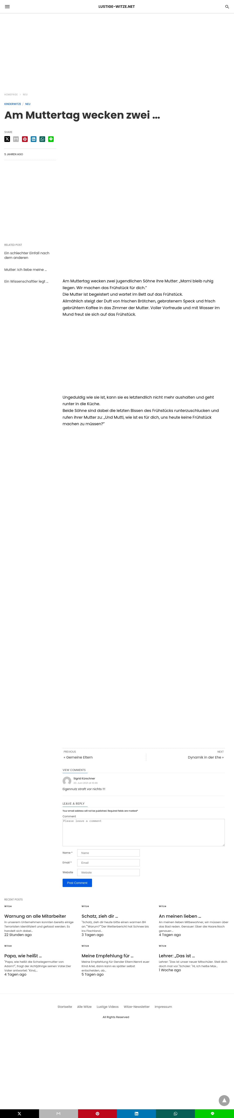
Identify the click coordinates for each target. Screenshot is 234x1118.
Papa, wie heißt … (23, 961)
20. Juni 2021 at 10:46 (85, 783)
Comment (69, 816)
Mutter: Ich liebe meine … (25, 269)
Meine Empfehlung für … (107, 961)
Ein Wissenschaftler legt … (26, 281)
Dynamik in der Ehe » (206, 757)
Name (67, 858)
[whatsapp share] (42, 139)
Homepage (11, 94)
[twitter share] (7, 139)
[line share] (51, 139)
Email (67, 868)
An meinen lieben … (180, 921)
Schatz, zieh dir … (100, 921)
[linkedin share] (33, 139)
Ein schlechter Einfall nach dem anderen (26, 255)
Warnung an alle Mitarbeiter (35, 921)
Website (68, 877)
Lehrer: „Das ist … (177, 961)
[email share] (16, 139)
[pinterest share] (25, 139)
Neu (25, 94)
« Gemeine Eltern (78, 757)
